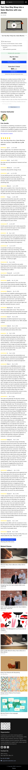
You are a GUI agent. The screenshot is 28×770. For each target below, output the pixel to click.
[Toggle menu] (26, 2)
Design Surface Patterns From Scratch (10, 693)
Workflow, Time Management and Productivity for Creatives (13, 629)
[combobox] (15, 2)
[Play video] (14, 25)
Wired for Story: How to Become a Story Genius (13, 564)
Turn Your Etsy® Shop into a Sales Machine (13, 36)
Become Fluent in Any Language (9, 713)
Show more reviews (8, 539)
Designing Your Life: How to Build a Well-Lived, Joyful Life (13, 585)
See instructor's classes (7, 133)
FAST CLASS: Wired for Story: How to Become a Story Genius (13, 651)
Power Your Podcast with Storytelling (10, 672)
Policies (14, 768)
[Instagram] (8, 747)
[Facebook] (5, 747)
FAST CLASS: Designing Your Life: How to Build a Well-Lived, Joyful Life (13, 607)
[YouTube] (2, 747)
